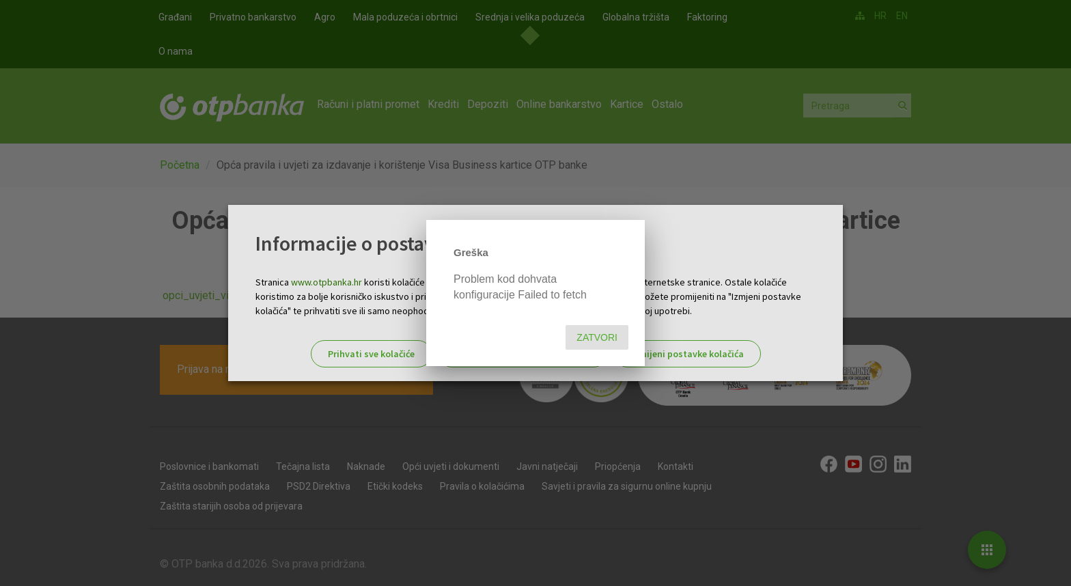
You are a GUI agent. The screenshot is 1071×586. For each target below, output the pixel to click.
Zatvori (596, 337)
